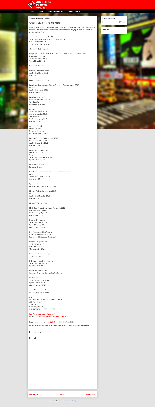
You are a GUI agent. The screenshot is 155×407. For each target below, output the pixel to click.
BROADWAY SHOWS (55, 11)
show (57, 27)
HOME (32, 11)
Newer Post (34, 394)
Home (63, 394)
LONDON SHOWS (74, 11)
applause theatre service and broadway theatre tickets (70, 325)
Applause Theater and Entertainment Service (53, 316)
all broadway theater (42, 325)
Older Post (91, 394)
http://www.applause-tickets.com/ (41, 314)
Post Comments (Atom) (67, 401)
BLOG (41, 11)
